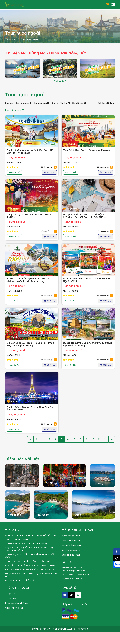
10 (93, 439)
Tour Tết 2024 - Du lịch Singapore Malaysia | (88, 150)
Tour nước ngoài (29, 39)
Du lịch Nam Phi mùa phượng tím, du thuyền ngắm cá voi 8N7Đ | (88, 344)
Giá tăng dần (23, 103)
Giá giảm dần (41, 103)
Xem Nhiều (79, 103)
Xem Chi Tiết (14, 172)
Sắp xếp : (9, 103)
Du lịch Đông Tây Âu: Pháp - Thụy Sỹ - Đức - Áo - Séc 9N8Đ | (31, 408)
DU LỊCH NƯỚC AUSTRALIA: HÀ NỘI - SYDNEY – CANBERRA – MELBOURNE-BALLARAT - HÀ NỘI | (83, 217)
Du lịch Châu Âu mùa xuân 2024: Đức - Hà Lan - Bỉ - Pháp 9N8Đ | (30, 151)
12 (105, 439)
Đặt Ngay (49, 172)
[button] (54, 81)
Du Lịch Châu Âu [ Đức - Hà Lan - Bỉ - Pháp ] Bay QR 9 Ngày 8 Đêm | (31, 344)
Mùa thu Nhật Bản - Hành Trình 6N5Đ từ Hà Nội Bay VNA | (87, 280)
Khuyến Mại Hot (60, 103)
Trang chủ (10, 39)
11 (99, 439)
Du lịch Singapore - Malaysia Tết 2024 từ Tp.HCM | (29, 216)
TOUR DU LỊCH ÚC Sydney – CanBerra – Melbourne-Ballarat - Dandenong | (29, 280)
